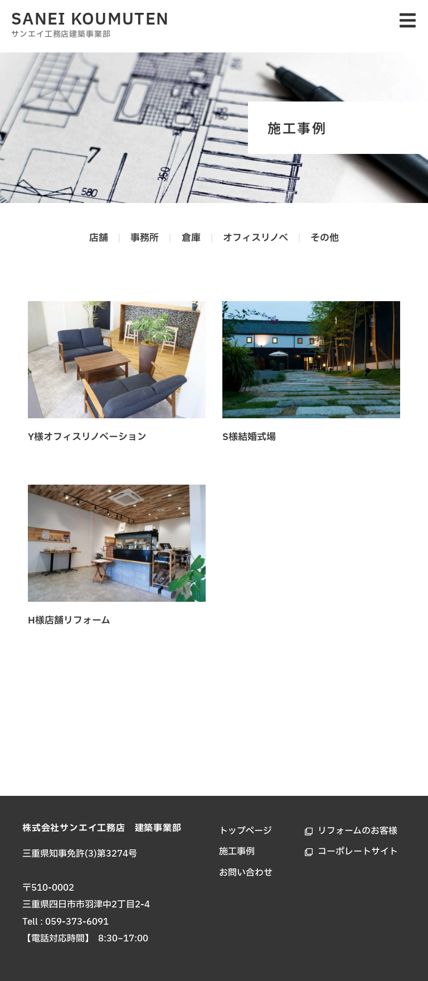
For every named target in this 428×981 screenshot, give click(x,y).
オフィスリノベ (256, 238)
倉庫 (191, 238)
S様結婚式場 (249, 437)
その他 (327, 238)
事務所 (144, 238)
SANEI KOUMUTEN (90, 19)
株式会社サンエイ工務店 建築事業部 (102, 828)
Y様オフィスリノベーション (87, 437)
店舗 (96, 238)
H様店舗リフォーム (69, 620)
